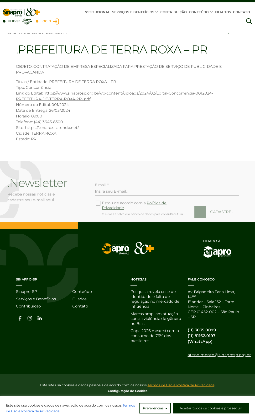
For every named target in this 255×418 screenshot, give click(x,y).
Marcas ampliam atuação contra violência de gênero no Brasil (155, 319)
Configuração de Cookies (127, 390)
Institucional (96, 12)
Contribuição (173, 12)
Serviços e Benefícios (133, 12)
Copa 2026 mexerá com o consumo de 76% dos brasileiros (154, 336)
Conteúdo (199, 12)
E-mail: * (102, 194)
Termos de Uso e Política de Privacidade (181, 385)
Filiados (223, 12)
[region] (127, 407)
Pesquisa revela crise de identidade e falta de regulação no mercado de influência (154, 299)
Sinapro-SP (26, 292)
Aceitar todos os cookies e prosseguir (211, 408)
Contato (241, 12)
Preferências (153, 408)
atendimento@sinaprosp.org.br (219, 355)
